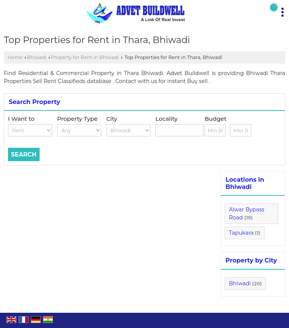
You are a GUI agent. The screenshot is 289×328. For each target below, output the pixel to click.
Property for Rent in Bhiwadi (85, 57)
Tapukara (241, 232)
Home (15, 57)
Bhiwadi (37, 57)
